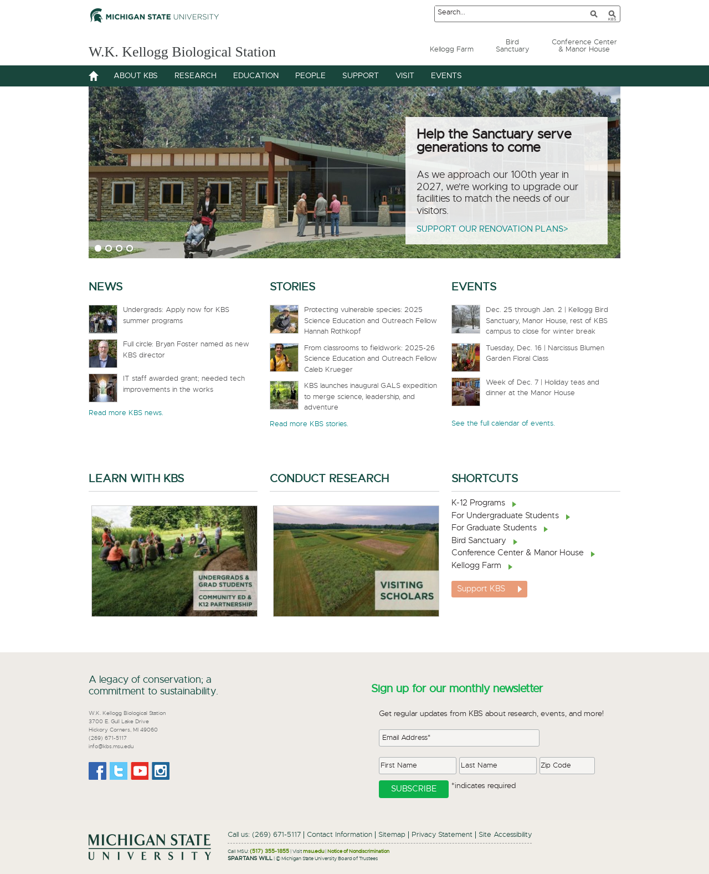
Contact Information (339, 835)
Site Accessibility (505, 835)
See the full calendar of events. (503, 423)
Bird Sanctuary (478, 540)
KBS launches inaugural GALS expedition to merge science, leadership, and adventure (370, 396)
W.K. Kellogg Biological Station (200, 50)
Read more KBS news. (126, 413)
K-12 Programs (478, 503)
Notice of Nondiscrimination (358, 851)
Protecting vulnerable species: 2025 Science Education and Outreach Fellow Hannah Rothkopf (370, 320)
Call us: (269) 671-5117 (264, 835)
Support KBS (481, 589)
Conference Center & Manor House (517, 553)
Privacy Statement (442, 835)
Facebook (97, 771)
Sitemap (391, 835)
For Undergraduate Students (505, 516)
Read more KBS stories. (309, 424)
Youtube (139, 771)
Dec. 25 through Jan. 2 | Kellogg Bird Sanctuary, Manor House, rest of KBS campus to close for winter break (547, 320)
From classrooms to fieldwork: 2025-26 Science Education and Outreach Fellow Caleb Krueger (370, 359)
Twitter (118, 771)
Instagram (160, 771)
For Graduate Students (494, 528)
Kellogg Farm (476, 565)
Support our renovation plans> (492, 229)
